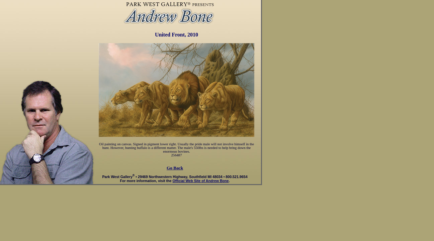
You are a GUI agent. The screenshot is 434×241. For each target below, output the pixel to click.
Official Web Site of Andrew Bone (200, 181)
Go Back (175, 167)
